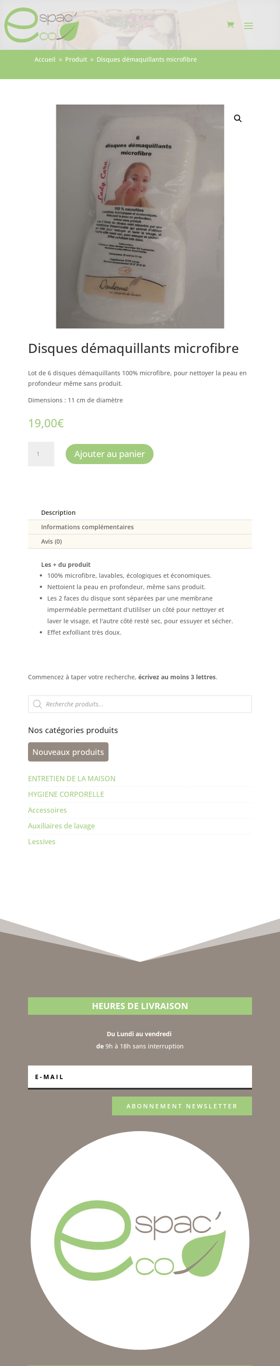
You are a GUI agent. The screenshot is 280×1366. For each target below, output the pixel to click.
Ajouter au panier (109, 454)
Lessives (42, 841)
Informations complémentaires (87, 527)
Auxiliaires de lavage (61, 826)
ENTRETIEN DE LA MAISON (72, 778)
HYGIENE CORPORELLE (66, 794)
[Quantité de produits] (41, 454)
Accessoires (47, 810)
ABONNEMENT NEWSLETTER (182, 1106)
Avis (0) (51, 541)
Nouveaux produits (68, 752)
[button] (238, 118)
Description (58, 512)
